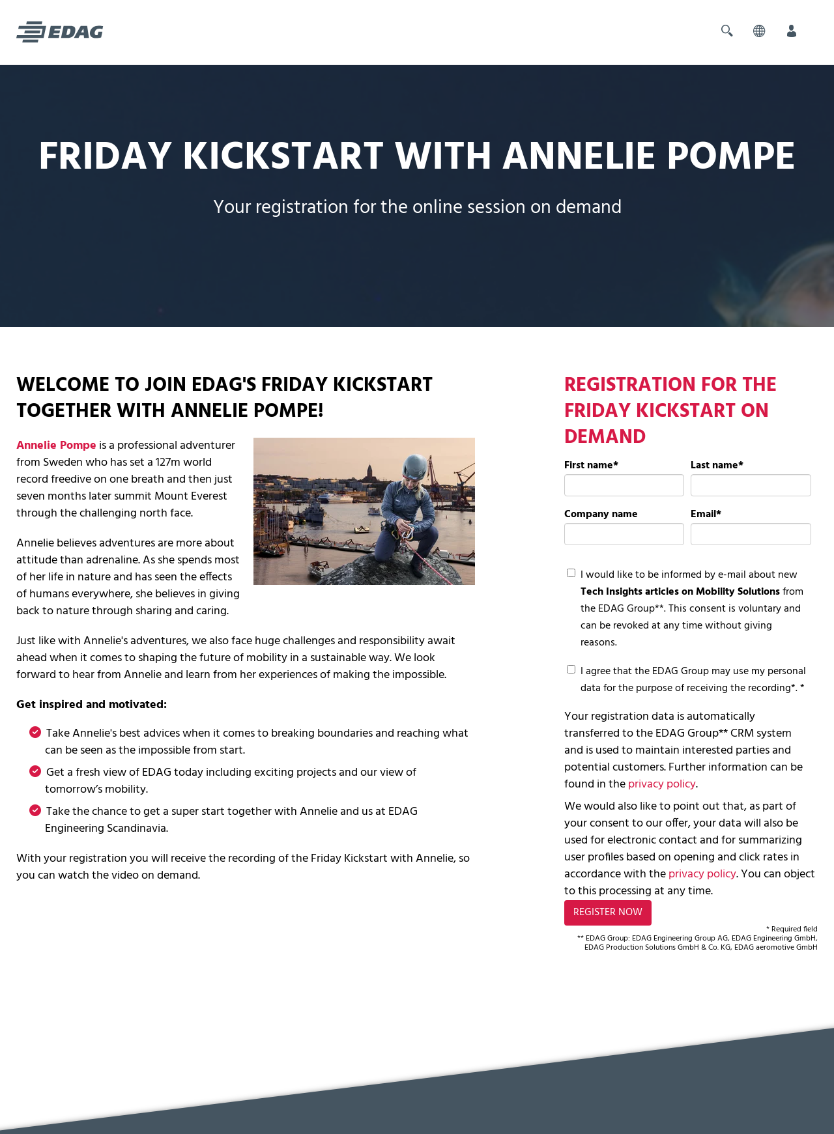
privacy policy (662, 784)
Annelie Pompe (56, 445)
